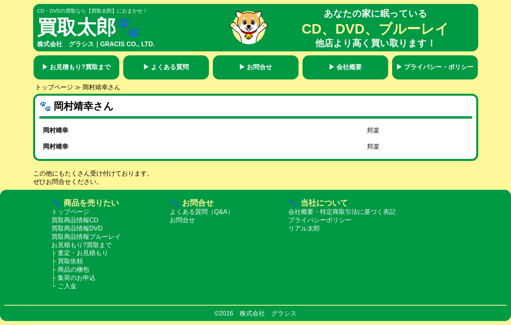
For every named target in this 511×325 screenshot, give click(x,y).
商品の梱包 (73, 269)
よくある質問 (166, 67)
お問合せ (255, 67)
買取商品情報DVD (77, 228)
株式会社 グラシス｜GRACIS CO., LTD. (96, 44)
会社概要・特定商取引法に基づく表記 (342, 211)
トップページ (54, 87)
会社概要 (345, 67)
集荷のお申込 (77, 277)
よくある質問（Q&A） (202, 211)
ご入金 (67, 286)
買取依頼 (70, 261)
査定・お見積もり (83, 252)
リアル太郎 (304, 228)
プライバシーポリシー (319, 220)
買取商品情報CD (74, 220)
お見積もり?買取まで (76, 67)
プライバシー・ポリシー (434, 67)
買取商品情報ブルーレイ (86, 236)
